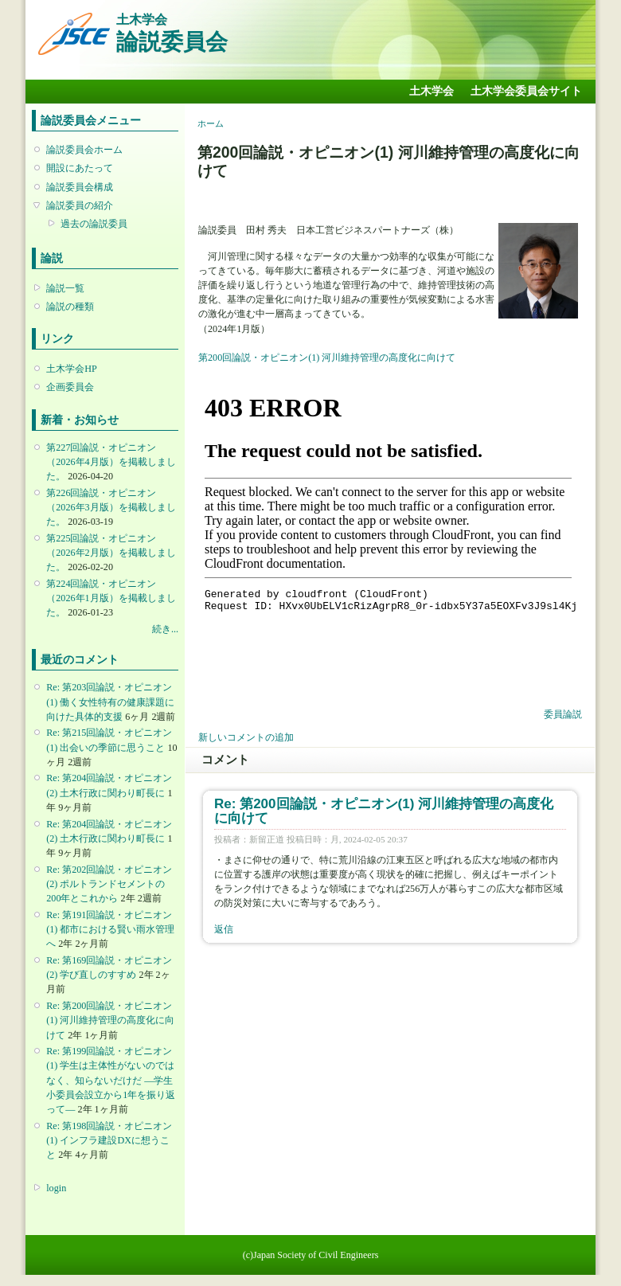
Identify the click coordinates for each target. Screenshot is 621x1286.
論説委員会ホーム (84, 149)
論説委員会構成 (79, 187)
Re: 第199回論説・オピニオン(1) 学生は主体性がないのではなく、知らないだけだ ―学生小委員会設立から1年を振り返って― (110, 1080)
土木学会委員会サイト (526, 91)
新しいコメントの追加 (246, 737)
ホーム (210, 123)
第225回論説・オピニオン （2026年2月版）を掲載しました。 (110, 553)
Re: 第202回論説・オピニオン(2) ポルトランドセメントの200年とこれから (109, 884)
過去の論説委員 (94, 223)
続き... (165, 629)
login (56, 1188)
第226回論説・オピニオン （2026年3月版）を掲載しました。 (110, 507)
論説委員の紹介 (79, 205)
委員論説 (563, 714)
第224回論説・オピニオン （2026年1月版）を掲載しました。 (110, 598)
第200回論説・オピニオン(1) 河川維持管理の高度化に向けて (326, 357)
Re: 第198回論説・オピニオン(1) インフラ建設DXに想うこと (109, 1140)
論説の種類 (70, 306)
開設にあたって (79, 168)
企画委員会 (70, 387)
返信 (223, 929)
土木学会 (431, 91)
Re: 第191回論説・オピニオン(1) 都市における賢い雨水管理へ (110, 929)
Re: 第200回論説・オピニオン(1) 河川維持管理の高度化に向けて (110, 1020)
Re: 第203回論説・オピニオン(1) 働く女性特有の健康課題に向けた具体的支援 (110, 701)
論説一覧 (65, 288)
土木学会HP (71, 368)
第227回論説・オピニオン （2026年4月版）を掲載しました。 (110, 462)
